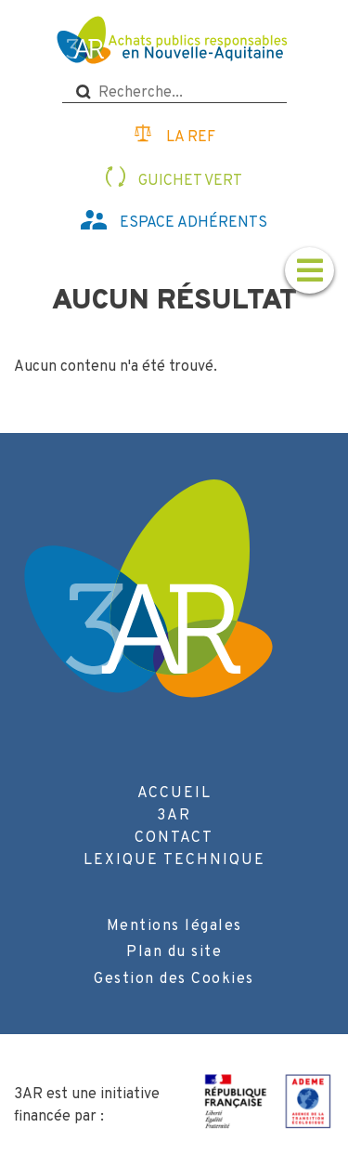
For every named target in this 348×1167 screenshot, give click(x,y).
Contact (174, 838)
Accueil (174, 793)
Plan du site (174, 952)
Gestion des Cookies (174, 979)
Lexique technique (174, 860)
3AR (174, 815)
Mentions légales (174, 926)
